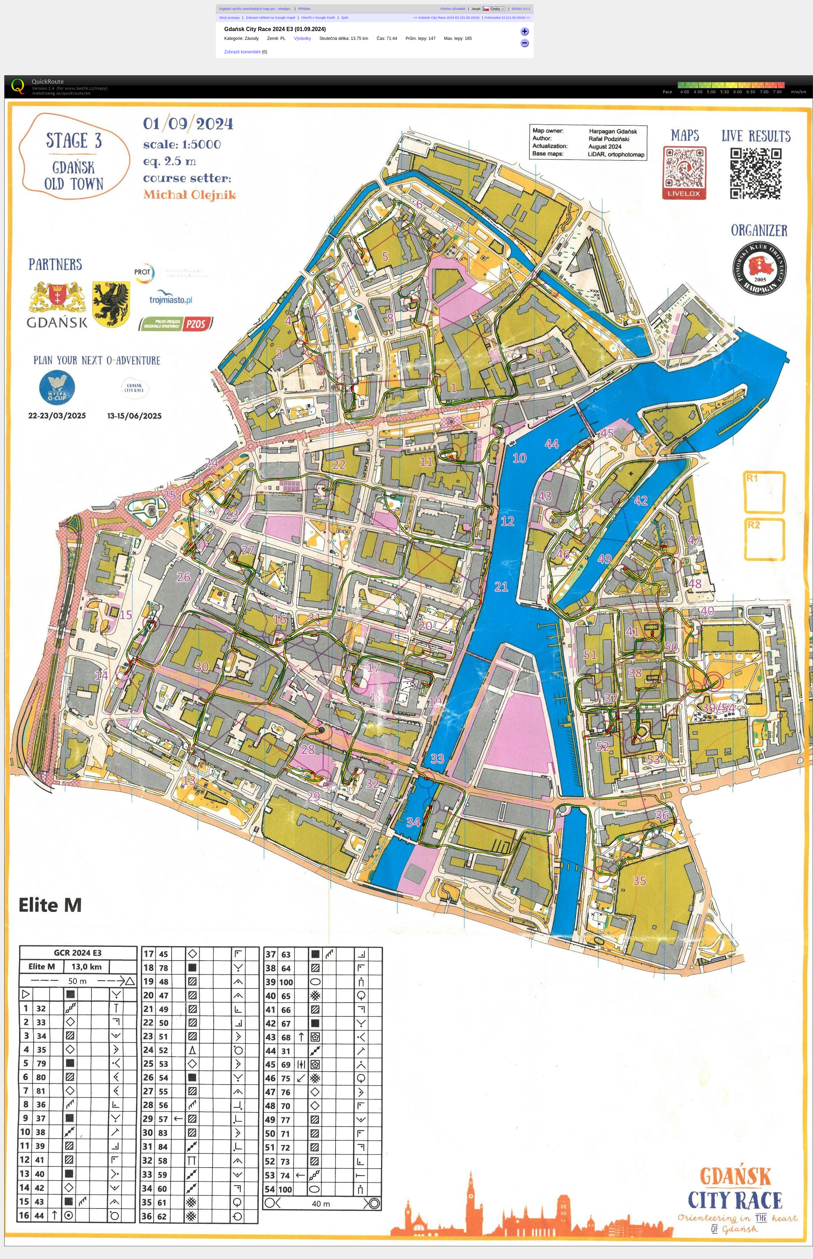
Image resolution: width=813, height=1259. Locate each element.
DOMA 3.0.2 (521, 9)
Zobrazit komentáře (242, 51)
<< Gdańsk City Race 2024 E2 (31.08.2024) (447, 17)
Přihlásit (304, 9)
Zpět (344, 17)
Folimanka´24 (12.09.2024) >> (507, 17)
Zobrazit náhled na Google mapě (270, 17)
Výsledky (302, 38)
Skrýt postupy (229, 17)
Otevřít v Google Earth (318, 17)
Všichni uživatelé (452, 9)
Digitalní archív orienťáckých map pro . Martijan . (255, 9)
